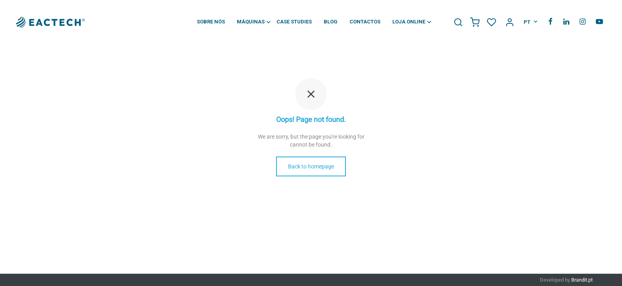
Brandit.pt (582, 280)
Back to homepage (311, 166)
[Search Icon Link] (458, 21)
